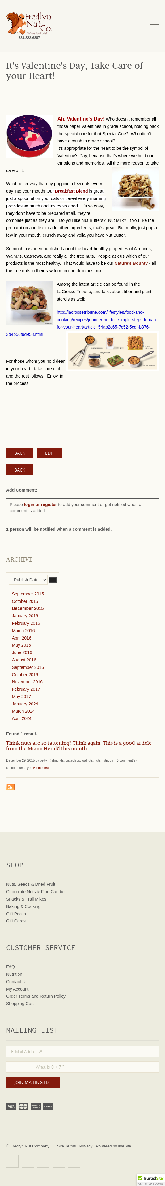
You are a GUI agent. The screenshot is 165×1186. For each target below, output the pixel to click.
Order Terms (18, 996)
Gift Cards (16, 920)
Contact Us (16, 981)
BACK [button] (19, 453)
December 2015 (28, 608)
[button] (151, 1180)
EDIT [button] (49, 453)
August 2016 (24, 659)
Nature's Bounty (131, 263)
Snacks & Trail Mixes (26, 899)
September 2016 (28, 667)
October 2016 (25, 674)
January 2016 (25, 615)
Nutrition (14, 974)
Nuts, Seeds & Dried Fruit (30, 884)
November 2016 (27, 681)
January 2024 (25, 703)
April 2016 (22, 638)
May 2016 (21, 645)
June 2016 (22, 652)
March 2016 (23, 630)
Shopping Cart (20, 1003)
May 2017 (21, 696)
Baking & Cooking (23, 906)
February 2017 (26, 689)
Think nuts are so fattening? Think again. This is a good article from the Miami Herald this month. (79, 746)
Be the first (41, 768)
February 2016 (26, 623)
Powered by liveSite (113, 1146)
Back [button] (19, 470)
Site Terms (66, 1146)
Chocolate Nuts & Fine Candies (36, 891)
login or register (40, 504)
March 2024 (23, 711)
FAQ (10, 966)
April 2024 (22, 718)
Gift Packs (16, 913)
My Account (17, 989)
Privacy (86, 1146)
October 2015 (25, 601)
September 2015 (28, 593)
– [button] (52, 580)
